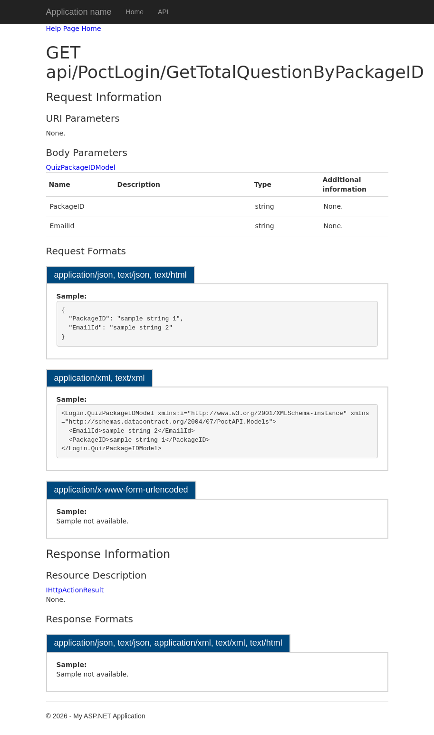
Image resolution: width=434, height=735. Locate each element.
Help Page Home (73, 28)
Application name (79, 12)
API (163, 12)
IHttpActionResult (75, 590)
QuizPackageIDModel (81, 167)
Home (135, 12)
